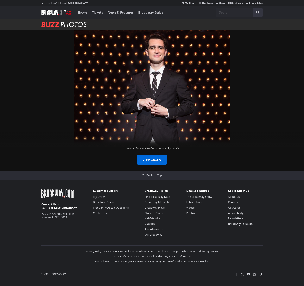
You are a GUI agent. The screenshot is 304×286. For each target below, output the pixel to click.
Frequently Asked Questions (111, 207)
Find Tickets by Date (157, 197)
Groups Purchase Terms (184, 251)
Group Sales (254, 3)
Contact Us (48, 204)
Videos (190, 207)
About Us (234, 197)
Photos (190, 213)
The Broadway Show (212, 3)
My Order (189, 3)
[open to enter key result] (258, 12)
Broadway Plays (155, 207)
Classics (150, 224)
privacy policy (154, 261)
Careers (233, 202)
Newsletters (235, 218)
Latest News (194, 202)
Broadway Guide (150, 12)
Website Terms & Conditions (118, 251)
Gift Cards (235, 3)
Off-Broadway (153, 234)
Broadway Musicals (157, 202)
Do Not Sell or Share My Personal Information (167, 256)
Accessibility (235, 213)
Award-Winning (154, 229)
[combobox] (239, 12)
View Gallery (152, 159)
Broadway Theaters (240, 224)
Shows (82, 12)
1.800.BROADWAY (64, 3)
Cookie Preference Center (126, 256)
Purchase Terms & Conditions (152, 251)
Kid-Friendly (152, 218)
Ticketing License (208, 251)
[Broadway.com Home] (56, 12)
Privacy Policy (93, 251)
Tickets (97, 12)
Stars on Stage (154, 213)
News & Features (121, 12)
